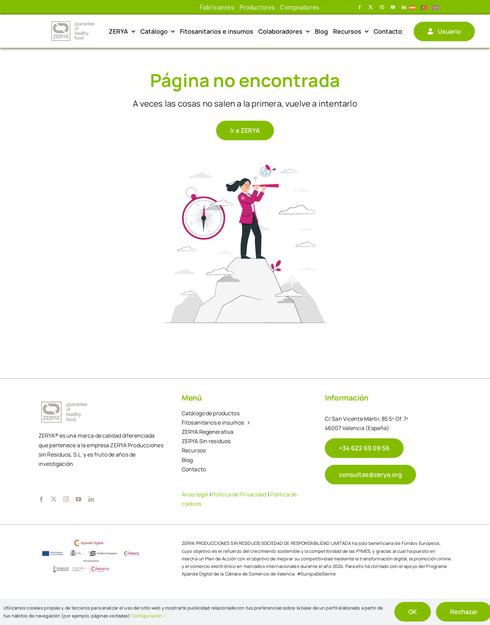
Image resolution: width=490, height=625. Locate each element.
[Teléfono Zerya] (364, 448)
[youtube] (393, 7)
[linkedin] (404, 7)
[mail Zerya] (370, 474)
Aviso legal (195, 494)
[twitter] (371, 7)
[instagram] (382, 7)
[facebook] (360, 7)
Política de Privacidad (239, 494)
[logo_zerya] (73, 22)
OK (412, 611)
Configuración (148, 616)
